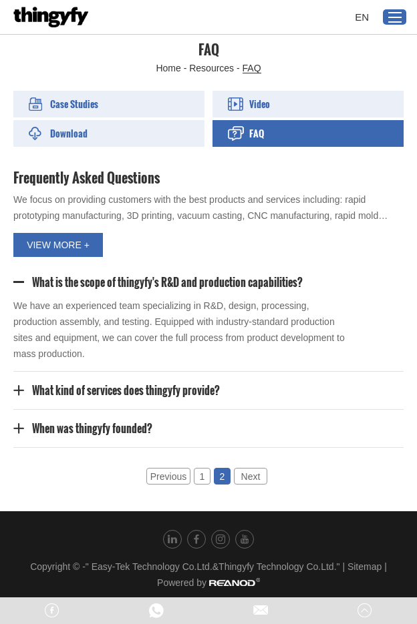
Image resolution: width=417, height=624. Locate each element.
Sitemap (365, 566)
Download (58, 133)
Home (168, 68)
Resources (211, 68)
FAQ (252, 68)
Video (249, 104)
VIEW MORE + (58, 245)
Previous (168, 476)
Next (251, 476)
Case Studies (63, 104)
